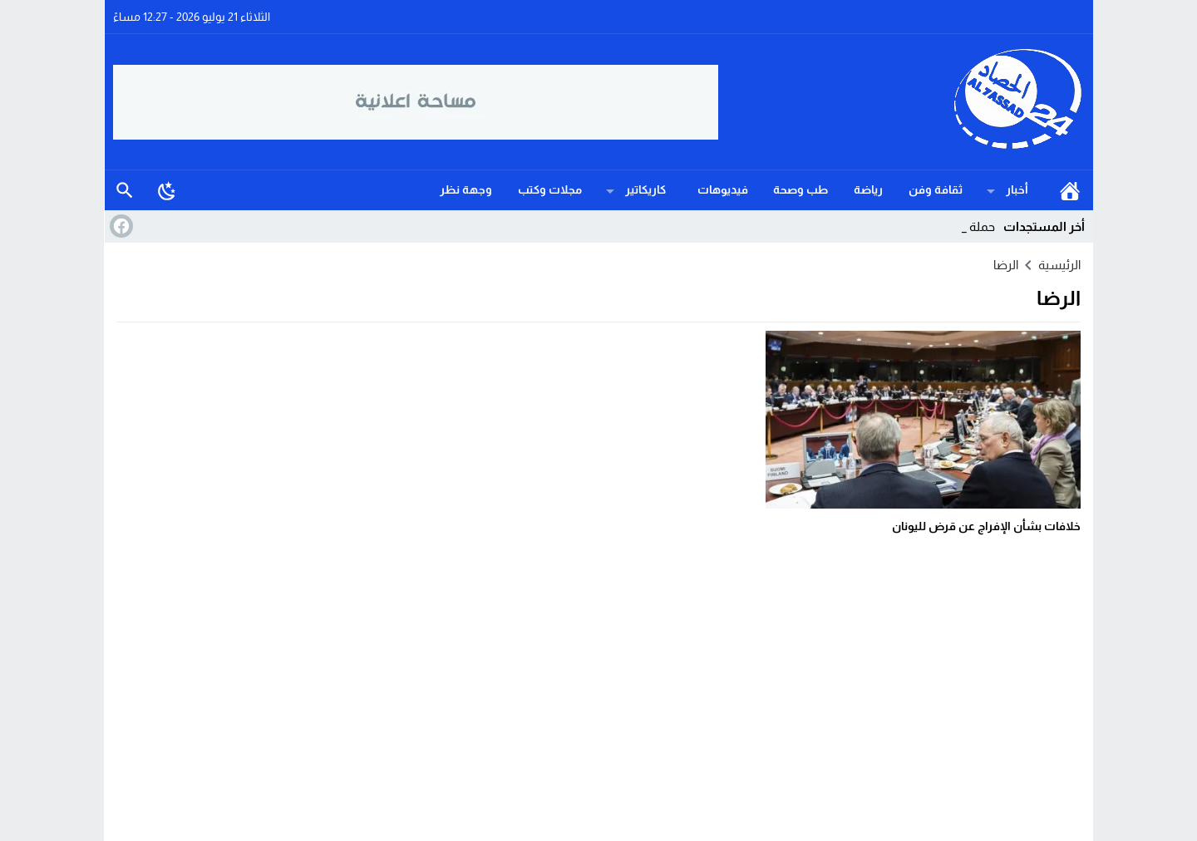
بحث (125, 190)
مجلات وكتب (550, 189)
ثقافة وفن (936, 189)
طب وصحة (800, 189)
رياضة (868, 189)
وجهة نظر (466, 189)
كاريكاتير (645, 189)
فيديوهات (722, 189)
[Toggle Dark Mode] (167, 190)
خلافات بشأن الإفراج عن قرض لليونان (986, 526)
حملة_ (979, 226)
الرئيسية (1070, 190)
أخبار (1017, 189)
